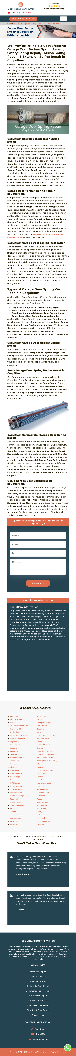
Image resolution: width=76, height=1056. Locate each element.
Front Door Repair (38, 996)
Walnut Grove (15, 818)
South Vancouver (17, 805)
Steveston (14, 808)
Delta (39, 732)
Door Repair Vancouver (36, 1052)
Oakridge (40, 786)
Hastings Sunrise (17, 757)
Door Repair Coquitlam (21, 24)
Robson (40, 799)
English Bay (14, 742)
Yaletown (40, 824)
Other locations (16, 789)
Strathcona (41, 808)
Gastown (13, 748)
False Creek (15, 745)
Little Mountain (16, 773)
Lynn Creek (41, 773)
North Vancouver (17, 786)
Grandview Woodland (45, 751)
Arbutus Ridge (16, 719)
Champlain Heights (44, 722)
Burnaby (13, 722)
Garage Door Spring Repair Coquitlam (46, 24)
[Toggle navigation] (63, 18)
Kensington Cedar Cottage (48, 761)
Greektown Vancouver (46, 754)
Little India (14, 770)
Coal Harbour (42, 726)
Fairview (40, 742)
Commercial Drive (17, 729)
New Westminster (44, 783)
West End (41, 818)
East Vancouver (43, 738)
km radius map (38, 667)
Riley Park (14, 799)
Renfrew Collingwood (19, 796)
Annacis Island (42, 716)
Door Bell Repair (38, 972)
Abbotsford (15, 716)
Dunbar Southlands (18, 738)
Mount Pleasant (43, 780)
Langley (40, 767)
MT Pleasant (15, 783)
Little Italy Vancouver (45, 770)
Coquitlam (41, 729)
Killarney (40, 764)
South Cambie (42, 802)
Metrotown (14, 780)
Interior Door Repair (38, 1000)
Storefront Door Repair (38, 1010)
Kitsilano (13, 767)
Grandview (14, 751)
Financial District (43, 745)
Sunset (13, 812)
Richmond (41, 796)
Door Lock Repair (38, 976)
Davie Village (15, 732)
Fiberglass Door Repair (38, 1005)
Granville (13, 754)
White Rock (15, 824)
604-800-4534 (40, 1039)
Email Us (40, 1034)
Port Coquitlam (16, 793)
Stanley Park (42, 805)
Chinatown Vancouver (19, 726)
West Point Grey (16, 821)
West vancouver (43, 821)
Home (9, 24)
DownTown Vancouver (46, 735)
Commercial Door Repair (38, 991)
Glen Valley (41, 748)
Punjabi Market (43, 793)
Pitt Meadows (42, 789)
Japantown (14, 761)
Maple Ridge (15, 777)
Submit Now (38, 583)
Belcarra (40, 719)
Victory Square (43, 815)
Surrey (39, 812)
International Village (45, 757)
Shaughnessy (15, 802)
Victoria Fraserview (18, 815)
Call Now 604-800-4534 (23, 19)
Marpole (40, 777)
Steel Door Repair (38, 981)
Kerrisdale (14, 764)
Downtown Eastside (18, 735)
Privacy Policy (38, 1015)
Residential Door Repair (38, 986)
